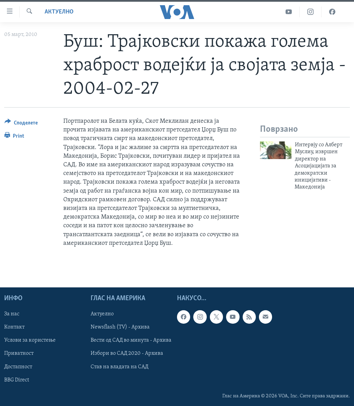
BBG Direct (16, 379)
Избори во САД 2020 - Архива (127, 353)
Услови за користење (30, 340)
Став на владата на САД (119, 366)
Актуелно (59, 12)
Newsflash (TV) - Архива (120, 327)
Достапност (18, 366)
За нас (11, 314)
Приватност (19, 353)
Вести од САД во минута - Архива (131, 340)
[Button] (21, 124)
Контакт (14, 327)
